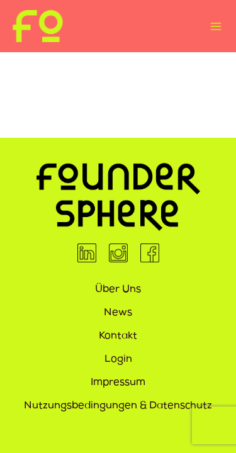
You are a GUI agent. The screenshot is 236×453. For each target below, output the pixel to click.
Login (118, 360)
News (118, 313)
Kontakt (118, 337)
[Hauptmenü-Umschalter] (215, 26)
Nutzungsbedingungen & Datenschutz (118, 406)
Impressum (118, 383)
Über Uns (118, 290)
